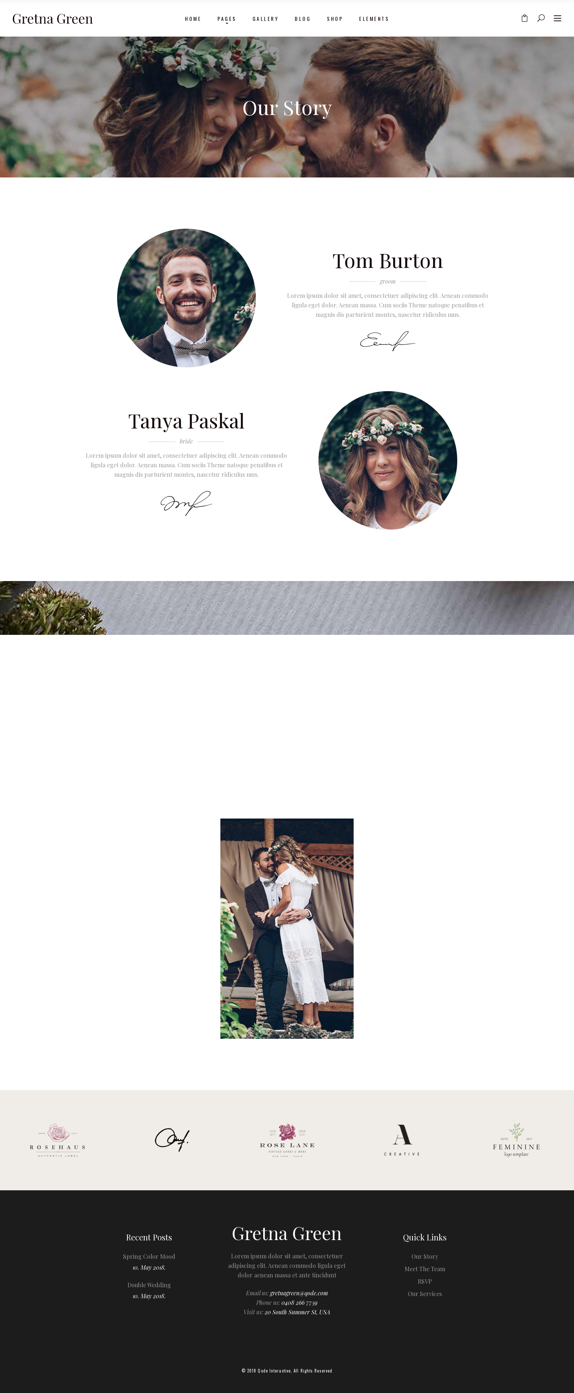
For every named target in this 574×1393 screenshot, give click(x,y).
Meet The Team (425, 1269)
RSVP (425, 1281)
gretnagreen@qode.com (299, 1293)
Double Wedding (149, 1285)
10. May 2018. (149, 1267)
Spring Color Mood (149, 1256)
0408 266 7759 (299, 1302)
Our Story (424, 1256)
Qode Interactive (274, 1371)
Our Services (425, 1293)
